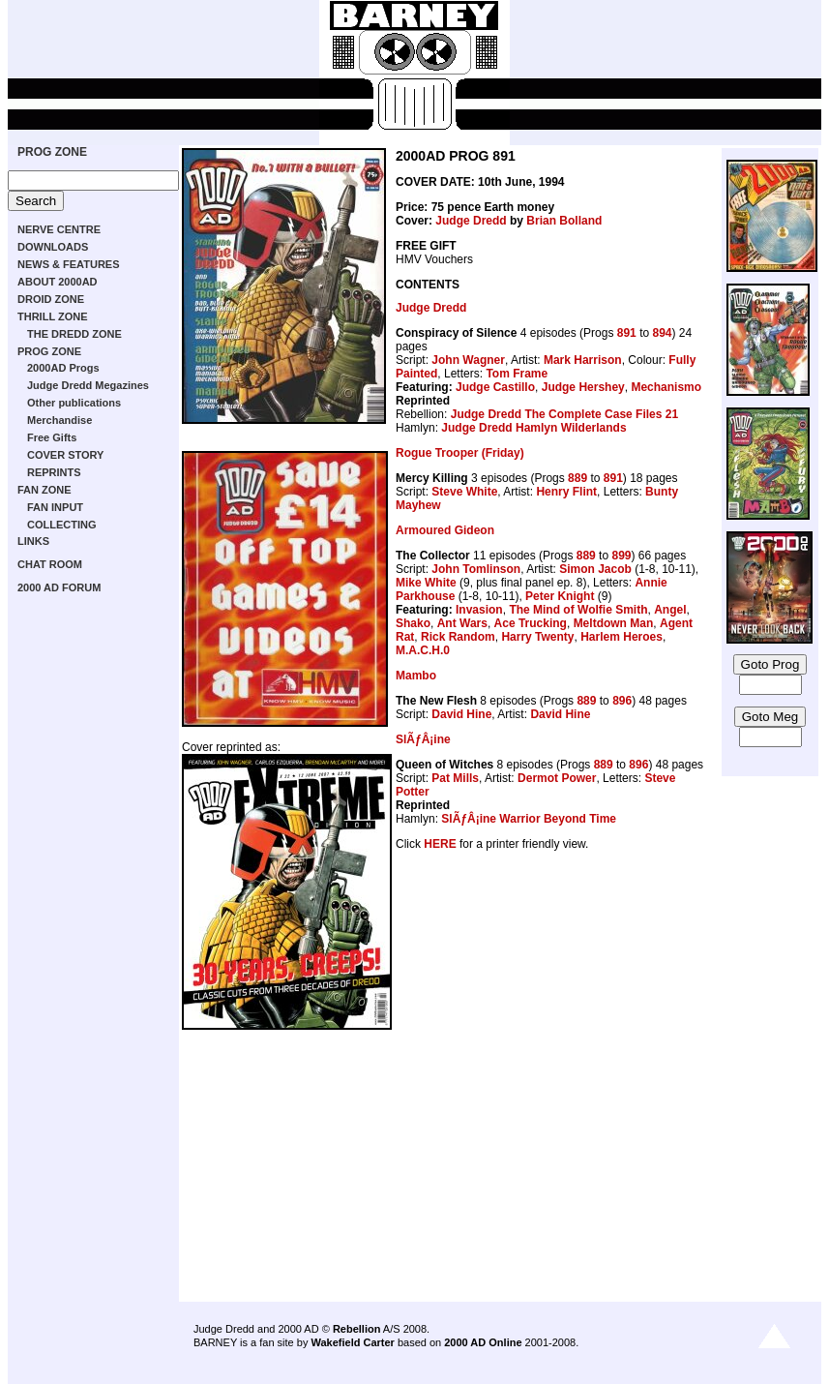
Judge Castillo (495, 387)
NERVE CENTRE (59, 229)
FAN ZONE (44, 490)
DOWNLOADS (52, 247)
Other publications (74, 402)
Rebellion (357, 1329)
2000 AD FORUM (59, 587)
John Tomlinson (475, 569)
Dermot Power (557, 778)
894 (661, 333)
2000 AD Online (482, 1342)
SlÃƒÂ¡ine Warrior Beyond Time (528, 819)
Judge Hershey (583, 387)
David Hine (461, 714)
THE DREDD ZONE (74, 334)
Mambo (416, 675)
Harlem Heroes (621, 637)
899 (621, 555)
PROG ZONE (52, 152)
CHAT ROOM (49, 564)
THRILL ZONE (52, 316)
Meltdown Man (614, 623)
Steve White (464, 491)
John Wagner (468, 360)
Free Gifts (51, 437)
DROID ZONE (50, 299)
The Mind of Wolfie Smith (578, 610)
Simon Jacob (595, 569)
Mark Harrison (583, 360)
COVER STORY (65, 455)
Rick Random (458, 637)
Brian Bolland (564, 220)
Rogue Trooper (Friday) (460, 453)
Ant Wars (462, 623)
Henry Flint (566, 491)
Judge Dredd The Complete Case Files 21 (564, 414)
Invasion (479, 610)
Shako (413, 623)
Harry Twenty (537, 637)
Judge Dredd (470, 220)
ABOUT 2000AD (57, 281)
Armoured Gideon (445, 530)
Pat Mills (455, 778)
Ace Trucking (530, 623)
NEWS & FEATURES (68, 264)
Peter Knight (559, 596)
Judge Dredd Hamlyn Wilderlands (533, 428)
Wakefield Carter (352, 1342)
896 (622, 700)
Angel (670, 610)
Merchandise (59, 420)
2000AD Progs (63, 368)
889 (577, 478)
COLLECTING (62, 524)
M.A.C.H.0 (423, 650)
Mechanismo (666, 387)
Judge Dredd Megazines (88, 385)
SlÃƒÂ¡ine (423, 739)
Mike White (426, 582)
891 (627, 333)
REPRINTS (54, 472)
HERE (440, 844)
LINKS (33, 541)
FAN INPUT (55, 507)
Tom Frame (517, 373)
